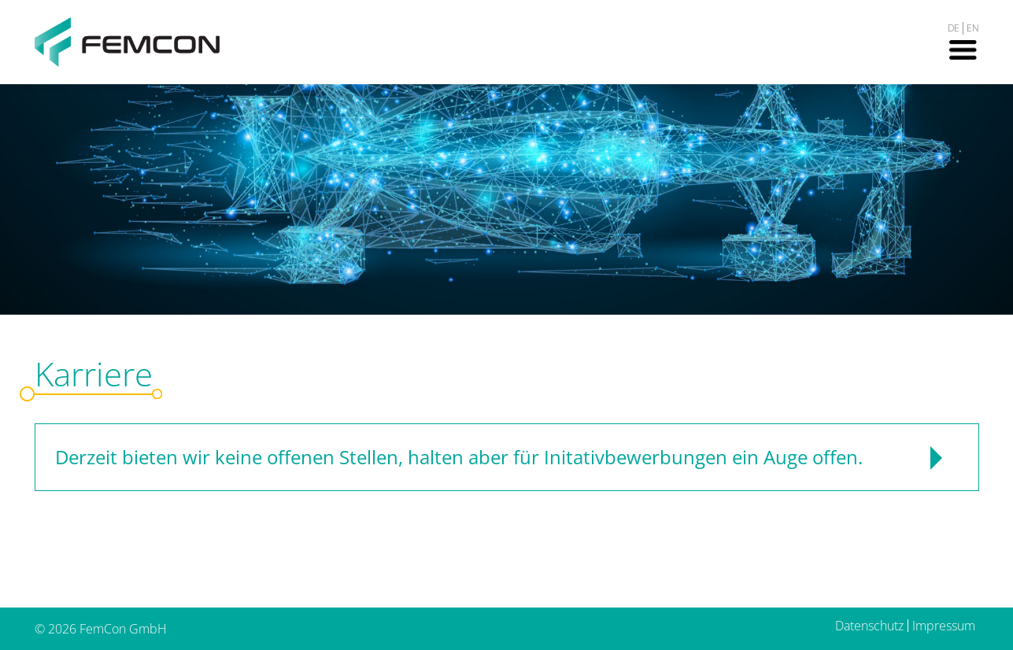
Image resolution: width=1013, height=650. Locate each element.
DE (953, 28)
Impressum (943, 625)
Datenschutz (869, 625)
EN (973, 28)
